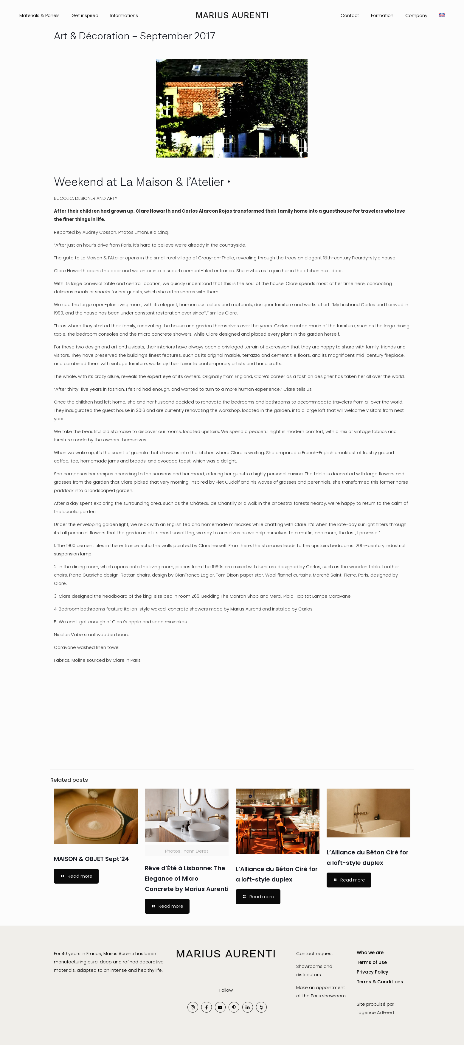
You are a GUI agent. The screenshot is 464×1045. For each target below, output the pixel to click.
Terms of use (372, 962)
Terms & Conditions (380, 982)
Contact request (315, 953)
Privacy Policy (372, 972)
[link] (226, 960)
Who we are (370, 952)
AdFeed (385, 1012)
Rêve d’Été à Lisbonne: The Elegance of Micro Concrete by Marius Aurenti (187, 878)
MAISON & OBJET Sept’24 (91, 859)
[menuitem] (442, 15)
